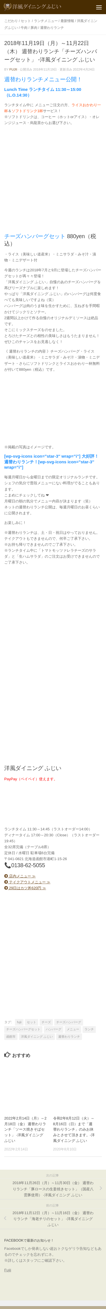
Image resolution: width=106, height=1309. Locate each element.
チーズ (46, 1022)
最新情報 (67, 21)
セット (26, 21)
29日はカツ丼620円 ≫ (25, 888)
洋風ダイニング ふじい (37, 1036)
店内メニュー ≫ (20, 876)
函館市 (11, 1036)
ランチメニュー (46, 21)
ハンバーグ (53, 1029)
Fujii (7, 1270)
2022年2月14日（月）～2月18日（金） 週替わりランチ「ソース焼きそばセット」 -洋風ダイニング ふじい (25, 1129)
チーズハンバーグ (68, 1022)
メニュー (73, 1029)
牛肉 (24, 28)
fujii (13, 69)
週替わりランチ (52, 28)
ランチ (89, 1029)
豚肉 (34, 28)
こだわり (11, 21)
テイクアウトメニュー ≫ (27, 882)
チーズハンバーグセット (23, 1029)
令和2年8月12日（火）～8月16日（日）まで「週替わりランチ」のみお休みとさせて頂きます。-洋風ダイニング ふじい (74, 1129)
